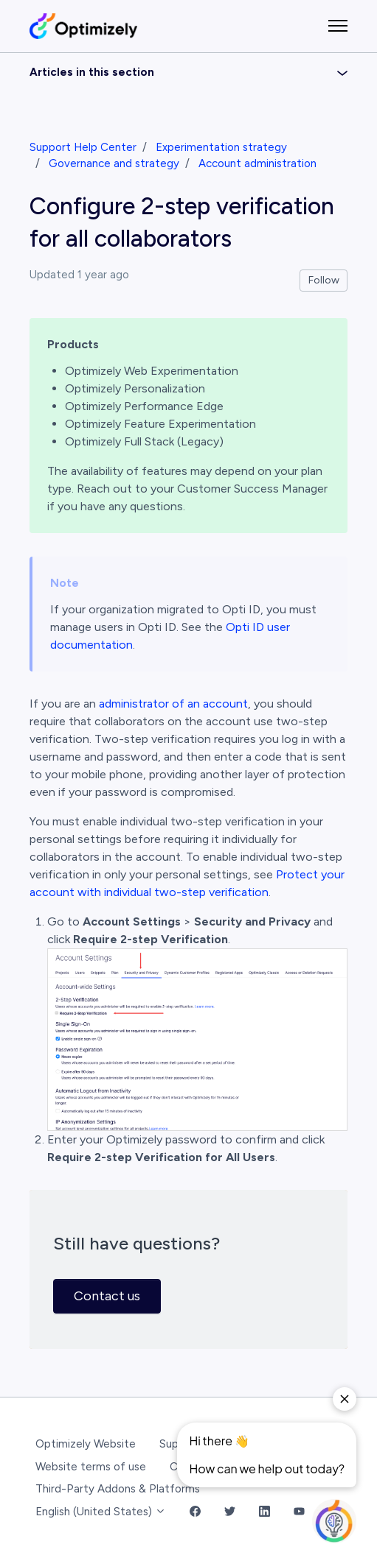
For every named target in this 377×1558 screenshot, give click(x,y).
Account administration (257, 163)
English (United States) (100, 1511)
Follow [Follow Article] (323, 280)
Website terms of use (90, 1466)
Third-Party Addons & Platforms (117, 1488)
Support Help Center (83, 147)
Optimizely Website (85, 1444)
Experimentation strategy (221, 147)
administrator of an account (173, 704)
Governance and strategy (114, 163)
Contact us (107, 1296)
